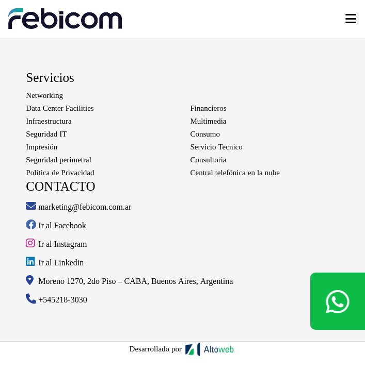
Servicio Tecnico (217, 146)
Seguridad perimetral (58, 159)
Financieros (209, 108)
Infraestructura (48, 121)
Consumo (205, 134)
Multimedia (209, 121)
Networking (44, 95)
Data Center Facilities (59, 108)
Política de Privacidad (60, 172)
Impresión (41, 146)
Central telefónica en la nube (235, 172)
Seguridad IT (46, 134)
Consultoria (209, 159)
